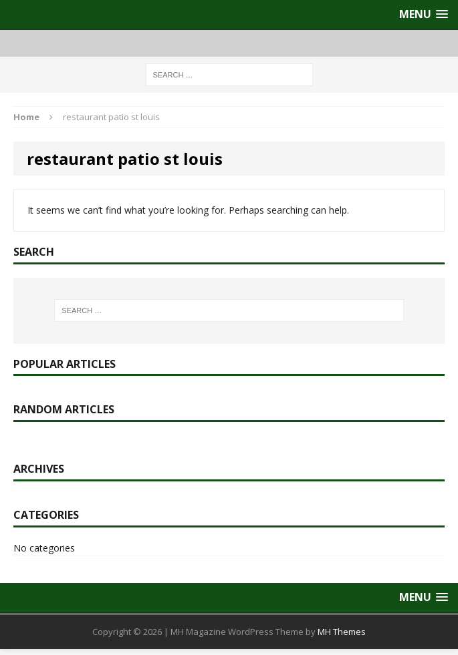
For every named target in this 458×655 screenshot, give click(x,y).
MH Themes (342, 632)
